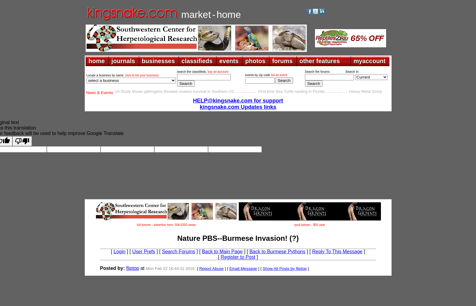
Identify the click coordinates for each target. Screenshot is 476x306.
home (97, 61)
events (228, 61)
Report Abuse (211, 268)
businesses (158, 61)
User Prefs (143, 251)
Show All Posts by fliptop (285, 268)
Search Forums (178, 251)
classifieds (197, 61)
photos (255, 61)
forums (282, 61)
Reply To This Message (337, 251)
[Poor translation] (22, 141)
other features (320, 61)
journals (123, 61)
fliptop (132, 268)
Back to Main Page (222, 251)
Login (119, 251)
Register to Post (238, 257)
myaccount (370, 61)
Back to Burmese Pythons (277, 251)
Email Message (243, 268)
